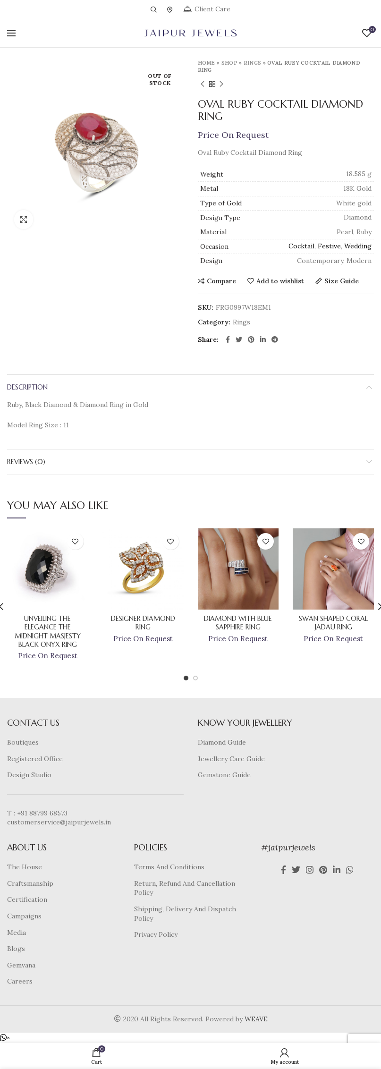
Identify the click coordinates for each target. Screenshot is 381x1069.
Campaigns (24, 916)
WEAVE (256, 1019)
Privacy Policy (156, 934)
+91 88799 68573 (42, 813)
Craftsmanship (30, 883)
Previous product (202, 84)
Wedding (358, 246)
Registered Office (35, 759)
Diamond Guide (222, 742)
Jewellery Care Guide (231, 759)
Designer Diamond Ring (143, 622)
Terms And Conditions (169, 867)
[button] (5, 1038)
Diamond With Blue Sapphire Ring (238, 622)
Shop (229, 62)
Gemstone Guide (224, 775)
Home (206, 62)
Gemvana (21, 965)
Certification (27, 899)
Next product (221, 84)
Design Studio (29, 775)
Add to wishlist (280, 281)
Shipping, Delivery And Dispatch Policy (185, 914)
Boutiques (23, 742)
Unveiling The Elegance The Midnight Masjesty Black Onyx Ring (48, 631)
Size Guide (341, 281)
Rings (253, 62)
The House (24, 867)
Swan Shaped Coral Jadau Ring (333, 622)
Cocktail (301, 246)
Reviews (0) (26, 462)
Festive (329, 246)
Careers (20, 981)
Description (27, 387)
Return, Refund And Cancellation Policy (184, 888)
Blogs (16, 948)
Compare (221, 281)
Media (16, 932)
